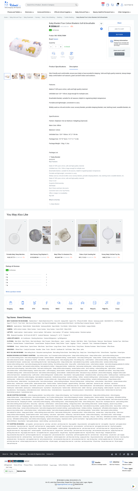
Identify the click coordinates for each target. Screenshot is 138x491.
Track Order (53, 465)
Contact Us (49, 454)
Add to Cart (119, 29)
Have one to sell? (119, 50)
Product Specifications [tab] (57, 66)
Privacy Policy (28, 465)
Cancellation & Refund (41, 465)
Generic (55, 39)
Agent (127, 469)
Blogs (16, 454)
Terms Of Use (18, 465)
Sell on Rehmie (63, 465)
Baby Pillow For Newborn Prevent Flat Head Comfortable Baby (63, 254)
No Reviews (56, 30)
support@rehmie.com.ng (64, 484)
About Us (5, 454)
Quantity (52, 43)
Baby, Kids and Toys (82, 12)
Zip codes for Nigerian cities (36, 454)
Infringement (8, 465)
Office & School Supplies (63, 12)
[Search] (52, 5)
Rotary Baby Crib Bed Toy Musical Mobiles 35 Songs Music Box (111, 254)
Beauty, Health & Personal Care (104, 12)
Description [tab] (73, 66)
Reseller (71, 465)
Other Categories (124, 12)
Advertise (115, 463)
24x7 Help (9, 467)
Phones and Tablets (14, 12)
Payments (23, 454)
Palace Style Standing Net (87, 254)
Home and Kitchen (44, 12)
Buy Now (119, 34)
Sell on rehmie (119, 54)
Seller (127, 463)
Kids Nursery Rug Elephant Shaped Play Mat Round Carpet (39, 254)
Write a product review (13, 292)
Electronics (29, 12)
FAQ (11, 454)
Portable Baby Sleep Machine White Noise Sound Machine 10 (16, 254)
